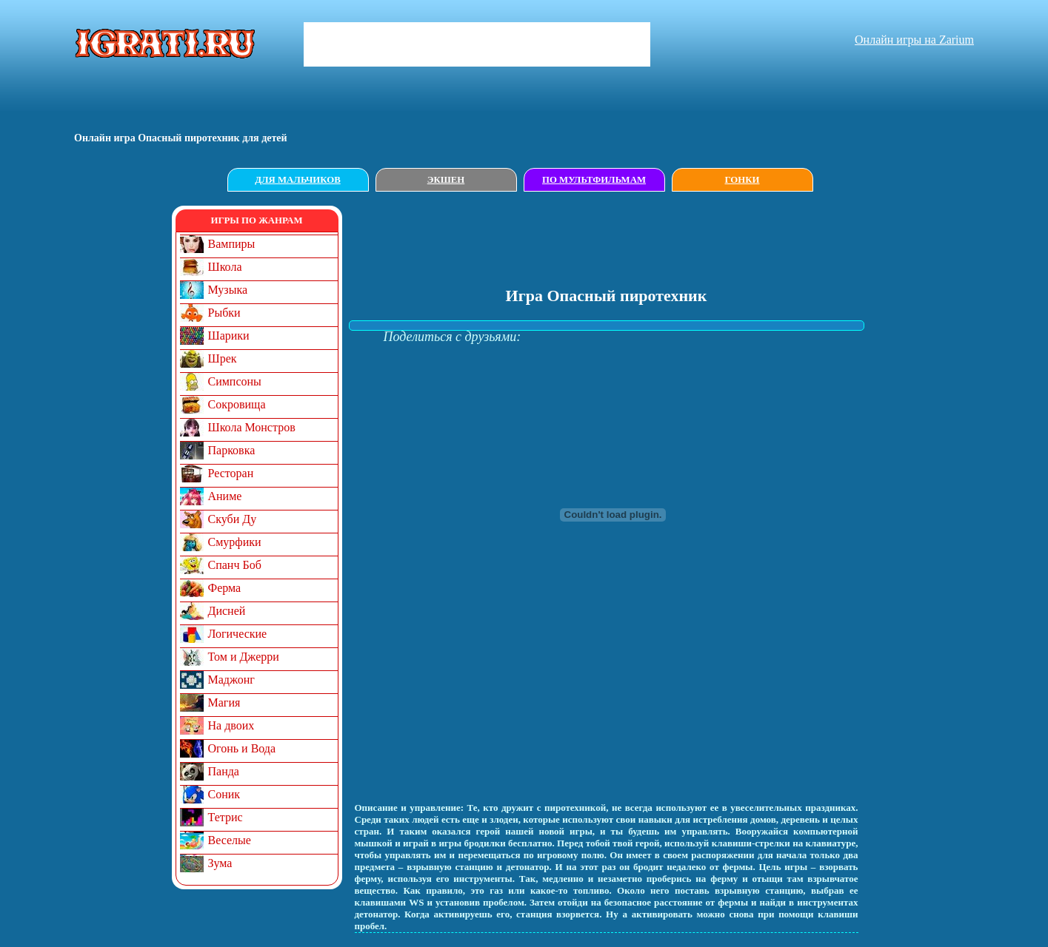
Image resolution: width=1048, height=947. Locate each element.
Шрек (222, 358)
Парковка (232, 450)
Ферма (224, 588)
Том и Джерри (243, 656)
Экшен (446, 180)
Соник (224, 794)
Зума (220, 863)
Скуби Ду (232, 519)
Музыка (228, 289)
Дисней (227, 610)
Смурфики (234, 542)
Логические (237, 633)
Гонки (742, 180)
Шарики (229, 335)
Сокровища (237, 404)
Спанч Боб (234, 565)
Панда (223, 771)
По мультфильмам (594, 180)
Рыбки (224, 312)
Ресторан (231, 473)
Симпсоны (234, 381)
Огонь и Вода (242, 748)
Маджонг (231, 679)
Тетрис (225, 817)
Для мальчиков (297, 180)
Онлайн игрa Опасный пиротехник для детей (180, 138)
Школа (225, 266)
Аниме (225, 496)
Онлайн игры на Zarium (914, 39)
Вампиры (232, 243)
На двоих (231, 725)
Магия (224, 702)
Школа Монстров (252, 427)
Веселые (229, 840)
